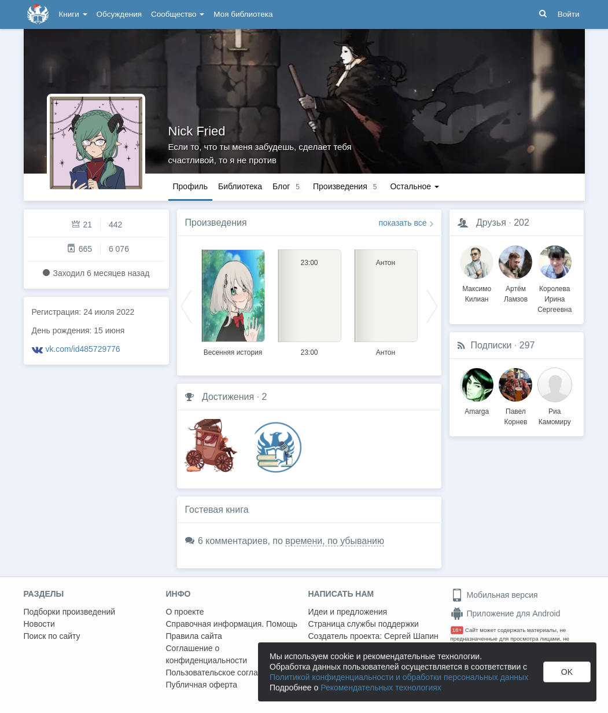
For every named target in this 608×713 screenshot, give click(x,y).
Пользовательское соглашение (224, 672)
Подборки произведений (70, 611)
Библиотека (240, 186)
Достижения (228, 397)
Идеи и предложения (348, 611)
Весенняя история (233, 352)
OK (567, 672)
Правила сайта (194, 636)
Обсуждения (119, 14)
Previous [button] (186, 306)
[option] (233, 301)
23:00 (309, 352)
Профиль (190, 186)
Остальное (414, 186)
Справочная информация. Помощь (232, 624)
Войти (569, 14)
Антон (385, 352)
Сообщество (177, 14)
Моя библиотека (242, 14)
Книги (73, 14)
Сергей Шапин (411, 636)
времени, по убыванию (334, 541)
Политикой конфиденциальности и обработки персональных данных (399, 677)
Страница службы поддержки (363, 624)
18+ (457, 630)
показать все (403, 222)
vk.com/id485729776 (82, 349)
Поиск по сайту (52, 636)
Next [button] (432, 306)
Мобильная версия (494, 595)
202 (521, 222)
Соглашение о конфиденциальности (207, 654)
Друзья (491, 222)
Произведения (216, 222)
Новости (39, 624)
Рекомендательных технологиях (380, 687)
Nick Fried (197, 131)
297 (527, 345)
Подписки (491, 345)
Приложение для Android (506, 613)
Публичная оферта (202, 684)
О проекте (185, 611)
